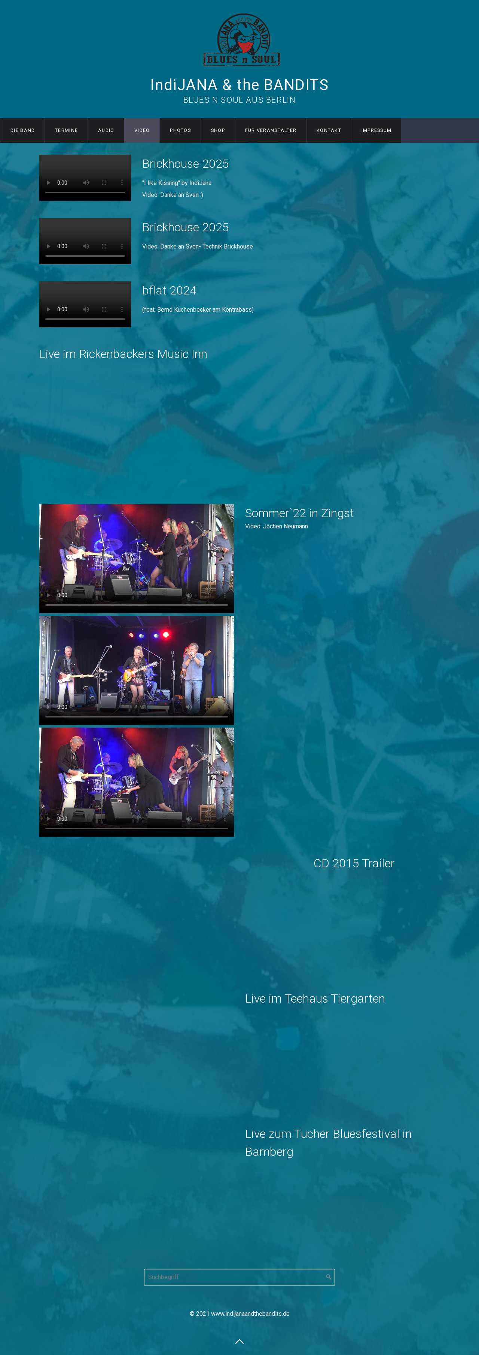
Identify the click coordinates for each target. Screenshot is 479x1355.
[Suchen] (329, 1277)
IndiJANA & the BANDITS (239, 85)
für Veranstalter (270, 130)
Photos (180, 130)
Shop (218, 130)
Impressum (376, 130)
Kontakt (329, 130)
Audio (106, 130)
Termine (66, 130)
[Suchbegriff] (239, 1277)
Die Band (22, 130)
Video (142, 130)
